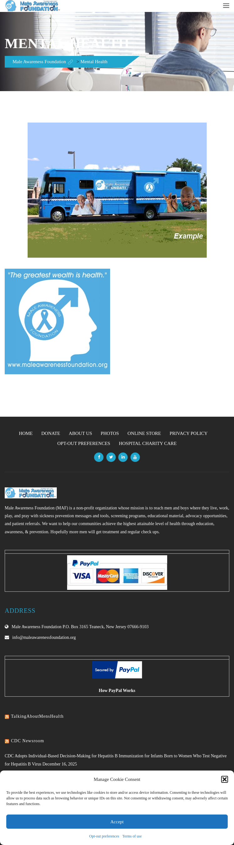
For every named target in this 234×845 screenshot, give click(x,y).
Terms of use (132, 836)
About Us (80, 433)
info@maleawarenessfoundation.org (44, 637)
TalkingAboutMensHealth (37, 716)
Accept (117, 821)
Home (26, 433)
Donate (50, 433)
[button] (224, 779)
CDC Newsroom (27, 740)
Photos (110, 433)
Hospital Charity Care (148, 443)
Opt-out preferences (104, 836)
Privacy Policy (189, 433)
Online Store (144, 433)
